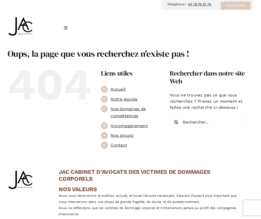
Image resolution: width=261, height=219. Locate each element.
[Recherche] (176, 122)
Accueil (118, 89)
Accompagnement (129, 125)
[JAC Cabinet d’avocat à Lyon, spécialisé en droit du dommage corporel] (20, 17)
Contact (119, 145)
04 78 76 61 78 (199, 4)
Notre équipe (124, 99)
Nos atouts (122, 135)
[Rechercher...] (208, 122)
